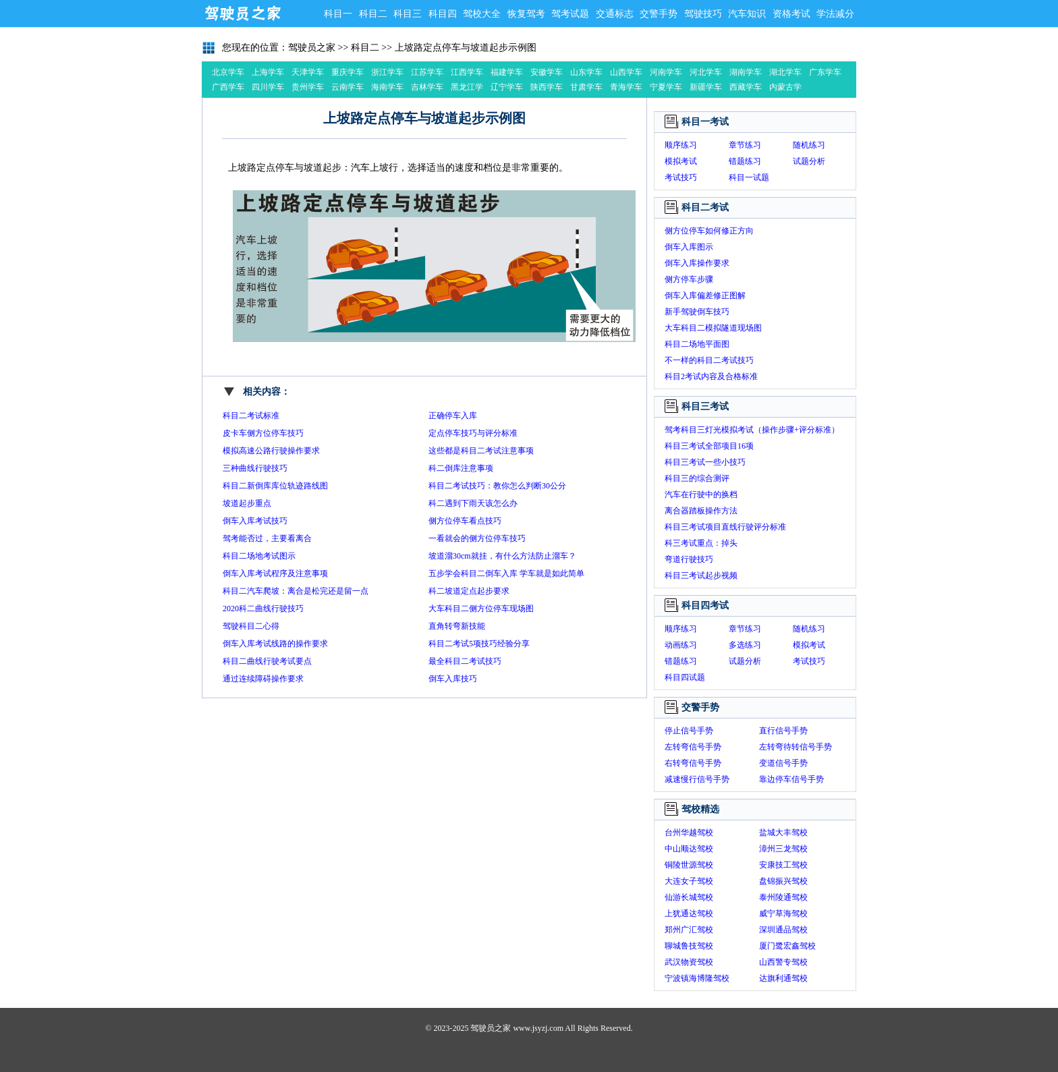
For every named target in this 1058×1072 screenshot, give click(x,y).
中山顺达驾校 (689, 848)
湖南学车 (745, 72)
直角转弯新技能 (456, 626)
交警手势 (658, 14)
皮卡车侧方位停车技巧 (263, 433)
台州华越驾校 (689, 832)
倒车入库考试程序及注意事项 (275, 573)
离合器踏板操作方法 (701, 510)
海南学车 (387, 87)
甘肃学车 (586, 87)
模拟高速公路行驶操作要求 (271, 450)
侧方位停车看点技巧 (464, 521)
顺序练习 (681, 145)
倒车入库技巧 (452, 678)
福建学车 (507, 72)
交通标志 (615, 14)
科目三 (407, 14)
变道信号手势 (783, 763)
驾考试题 (570, 14)
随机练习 (809, 145)
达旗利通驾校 (783, 978)
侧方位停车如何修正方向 (709, 230)
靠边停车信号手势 (791, 779)
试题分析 (809, 161)
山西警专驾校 (783, 962)
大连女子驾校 (689, 881)
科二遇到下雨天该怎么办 (473, 503)
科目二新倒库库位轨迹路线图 (275, 485)
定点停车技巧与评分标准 (473, 433)
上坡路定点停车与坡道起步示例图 (465, 48)
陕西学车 (546, 87)
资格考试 (791, 14)
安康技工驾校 (783, 865)
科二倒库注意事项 (460, 468)
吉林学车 (427, 87)
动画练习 (681, 645)
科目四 (442, 14)
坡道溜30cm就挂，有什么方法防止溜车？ (502, 556)
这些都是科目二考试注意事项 (481, 450)
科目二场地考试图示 (259, 556)
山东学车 (586, 72)
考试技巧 (681, 177)
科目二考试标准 (251, 415)
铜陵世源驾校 (689, 865)
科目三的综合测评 (697, 478)
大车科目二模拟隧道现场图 (713, 328)
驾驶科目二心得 (251, 626)
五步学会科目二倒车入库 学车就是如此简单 (506, 573)
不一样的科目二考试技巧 (709, 360)
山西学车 (626, 72)
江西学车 (467, 72)
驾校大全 (482, 14)
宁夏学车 (666, 87)
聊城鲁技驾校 (689, 946)
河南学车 (666, 72)
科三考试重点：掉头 (701, 543)
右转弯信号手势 (693, 763)
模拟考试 (681, 161)
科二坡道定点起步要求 (468, 591)
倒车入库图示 (689, 247)
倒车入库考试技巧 (255, 521)
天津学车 (307, 72)
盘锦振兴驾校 (783, 881)
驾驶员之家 (242, 13)
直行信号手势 (783, 730)
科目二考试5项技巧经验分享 (479, 643)
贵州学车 (307, 87)
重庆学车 (347, 72)
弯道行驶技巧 (689, 559)
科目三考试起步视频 (701, 575)
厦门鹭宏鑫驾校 (787, 946)
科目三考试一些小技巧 (705, 462)
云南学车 (347, 87)
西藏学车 (745, 87)
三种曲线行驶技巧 (255, 468)
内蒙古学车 (785, 88)
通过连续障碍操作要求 (263, 678)
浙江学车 (387, 72)
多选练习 (745, 645)
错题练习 (745, 161)
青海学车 (626, 87)
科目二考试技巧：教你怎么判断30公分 (497, 485)
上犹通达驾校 (689, 913)
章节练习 (745, 145)
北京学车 (228, 72)
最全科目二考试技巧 (464, 661)
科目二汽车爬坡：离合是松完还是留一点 (295, 591)
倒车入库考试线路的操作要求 (275, 643)
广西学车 (228, 87)
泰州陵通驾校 (783, 897)
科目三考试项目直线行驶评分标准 (725, 527)
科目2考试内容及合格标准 (711, 376)
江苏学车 (427, 72)
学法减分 (835, 14)
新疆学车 (706, 87)
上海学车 (268, 72)
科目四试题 (685, 677)
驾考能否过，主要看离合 (267, 538)
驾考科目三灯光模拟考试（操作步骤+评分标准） (752, 429)
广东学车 (825, 72)
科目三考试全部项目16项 (709, 446)
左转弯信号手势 (693, 747)
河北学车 (706, 72)
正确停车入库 (452, 415)
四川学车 (268, 87)
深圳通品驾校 (783, 929)
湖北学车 (785, 72)
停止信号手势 (689, 730)
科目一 (338, 14)
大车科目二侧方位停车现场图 (481, 608)
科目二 (373, 14)
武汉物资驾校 (689, 962)
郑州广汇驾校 (689, 929)
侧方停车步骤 (689, 279)
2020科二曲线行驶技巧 (263, 608)
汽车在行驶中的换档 (701, 494)
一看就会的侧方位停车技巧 (477, 538)
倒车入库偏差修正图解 (705, 295)
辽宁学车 (507, 87)
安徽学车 (546, 72)
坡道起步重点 (247, 503)
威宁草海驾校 (783, 913)
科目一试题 (749, 177)
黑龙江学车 (467, 88)
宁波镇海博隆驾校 (697, 978)
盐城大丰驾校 (783, 832)
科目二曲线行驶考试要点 (267, 661)
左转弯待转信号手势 (795, 747)
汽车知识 (747, 14)
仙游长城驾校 (689, 897)
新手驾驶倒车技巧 (697, 311)
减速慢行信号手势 (697, 779)
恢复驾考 (526, 14)
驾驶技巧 (703, 14)
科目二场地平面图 (697, 344)
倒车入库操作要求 (697, 263)
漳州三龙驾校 (783, 848)
